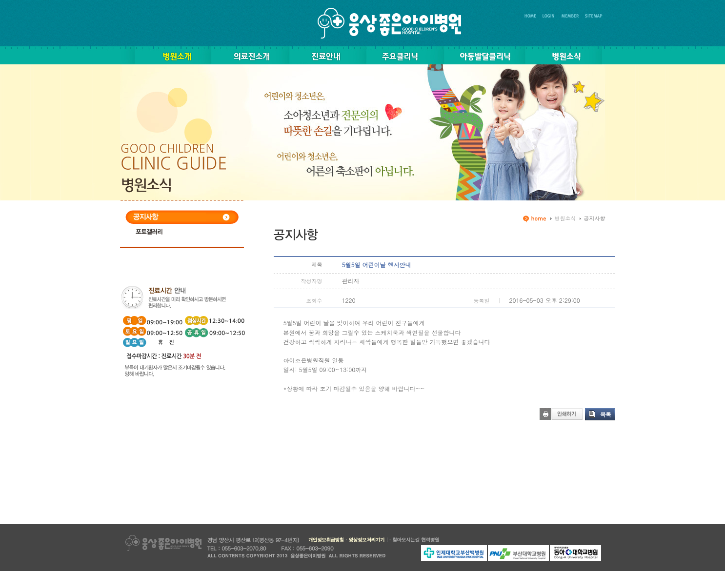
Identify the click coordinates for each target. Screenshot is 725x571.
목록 (605, 414)
